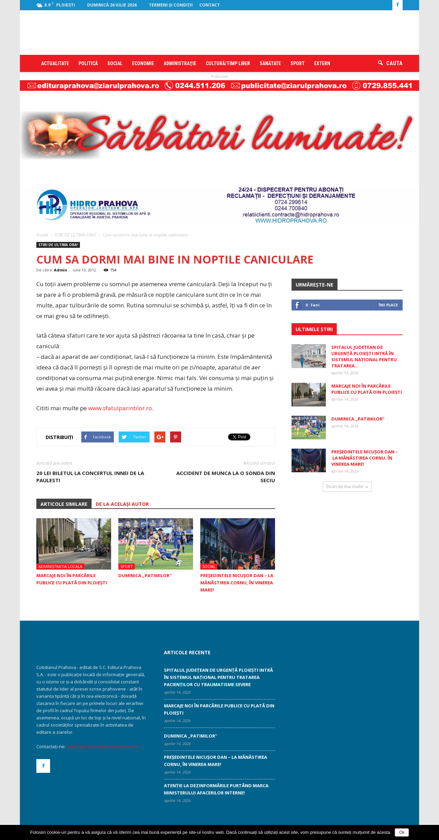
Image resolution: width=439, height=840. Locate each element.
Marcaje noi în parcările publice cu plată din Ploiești (366, 389)
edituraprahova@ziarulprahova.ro (103, 746)
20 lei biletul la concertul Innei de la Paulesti (90, 477)
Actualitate (55, 63)
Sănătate (270, 63)
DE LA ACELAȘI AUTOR (122, 504)
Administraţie (180, 63)
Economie (143, 63)
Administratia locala (60, 566)
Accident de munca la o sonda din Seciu (225, 477)
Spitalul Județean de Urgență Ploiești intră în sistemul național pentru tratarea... (364, 356)
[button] (390, 63)
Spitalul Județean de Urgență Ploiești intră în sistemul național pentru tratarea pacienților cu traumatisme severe (218, 677)
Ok (401, 832)
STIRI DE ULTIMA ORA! (58, 244)
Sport (297, 63)
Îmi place (388, 304)
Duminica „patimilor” (144, 575)
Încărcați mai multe (347, 486)
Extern (322, 63)
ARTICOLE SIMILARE (63, 504)
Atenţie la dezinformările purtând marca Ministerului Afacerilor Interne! (216, 789)
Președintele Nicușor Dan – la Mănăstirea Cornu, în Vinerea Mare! (236, 582)
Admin (60, 269)
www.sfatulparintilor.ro (120, 408)
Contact (209, 5)
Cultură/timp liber (228, 63)
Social (114, 63)
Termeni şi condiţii (171, 5)
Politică (88, 63)
